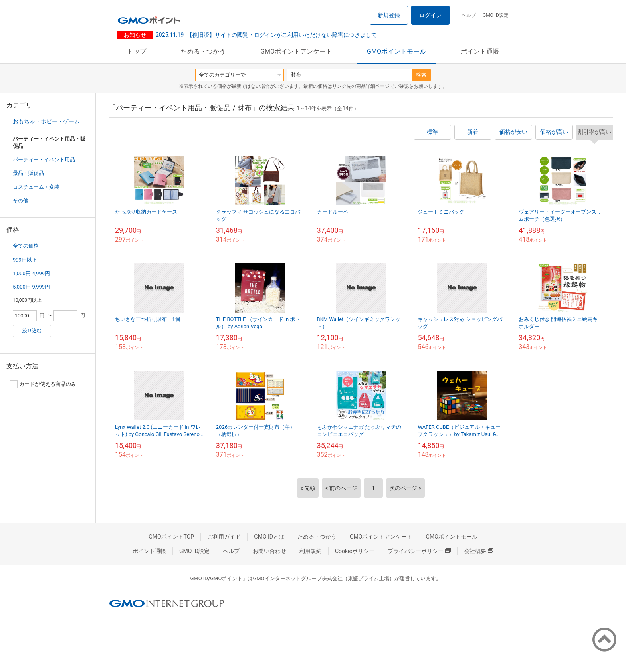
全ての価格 (26, 246)
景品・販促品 (28, 173)
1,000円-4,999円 (31, 273)
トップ (136, 51)
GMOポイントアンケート (296, 51)
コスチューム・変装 (36, 187)
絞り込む (32, 330)
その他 (20, 201)
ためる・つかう (203, 51)
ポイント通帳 (480, 51)
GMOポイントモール (396, 51)
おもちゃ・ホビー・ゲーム (46, 121)
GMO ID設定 (496, 15)
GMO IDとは (269, 536)
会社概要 (478, 551)
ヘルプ (469, 15)
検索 (421, 75)
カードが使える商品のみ (43, 384)
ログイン (430, 15)
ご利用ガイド (224, 536)
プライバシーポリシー (419, 551)
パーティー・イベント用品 (44, 160)
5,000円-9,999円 (31, 287)
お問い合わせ (269, 551)
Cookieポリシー (354, 551)
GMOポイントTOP (171, 536)
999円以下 (25, 260)
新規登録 (389, 15)
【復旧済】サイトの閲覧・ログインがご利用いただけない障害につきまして (266, 35)
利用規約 (310, 551)
